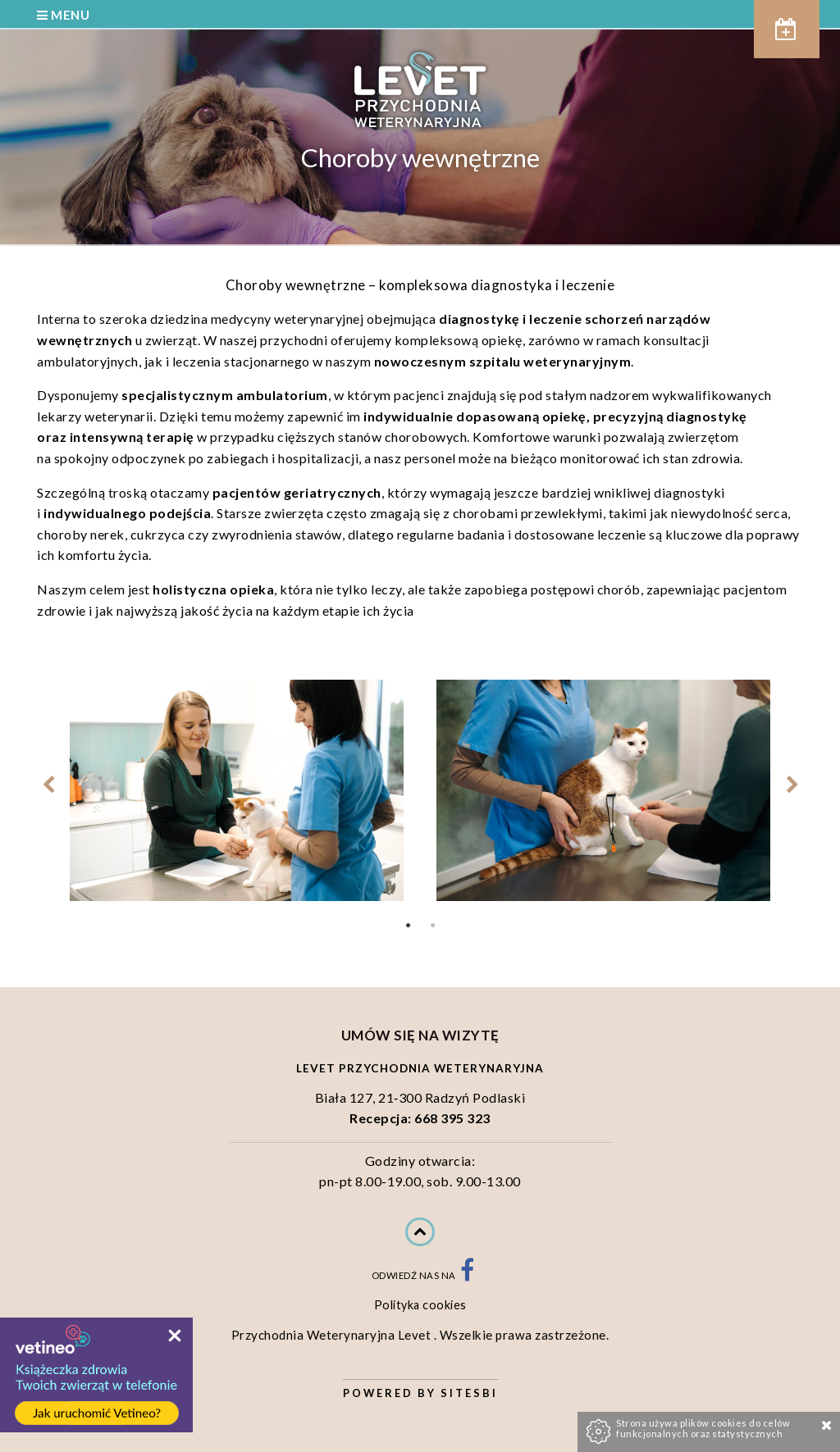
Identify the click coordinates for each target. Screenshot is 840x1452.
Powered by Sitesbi (420, 1393)
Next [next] (792, 785)
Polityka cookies (420, 1305)
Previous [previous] (48, 785)
